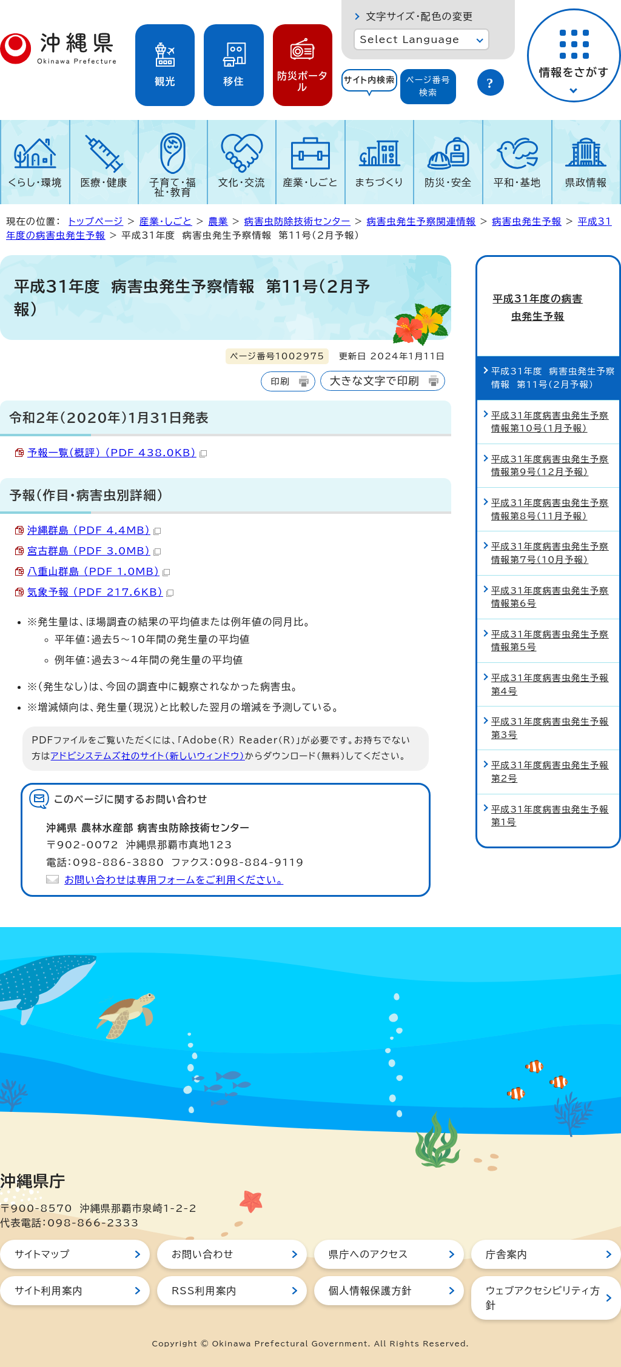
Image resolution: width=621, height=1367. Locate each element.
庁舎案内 (507, 1254)
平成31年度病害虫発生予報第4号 (550, 659)
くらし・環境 (35, 182)
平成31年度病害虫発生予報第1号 (550, 791)
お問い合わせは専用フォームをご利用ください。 (173, 880)
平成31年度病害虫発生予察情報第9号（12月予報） (550, 441)
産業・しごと (310, 182)
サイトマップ (42, 1254)
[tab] (369, 86)
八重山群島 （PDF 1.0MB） (98, 571)
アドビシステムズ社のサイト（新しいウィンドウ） (148, 755)
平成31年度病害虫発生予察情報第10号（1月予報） (550, 397)
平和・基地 (517, 182)
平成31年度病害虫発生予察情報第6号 (550, 572)
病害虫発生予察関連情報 (421, 221)
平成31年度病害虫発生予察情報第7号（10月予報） (550, 528)
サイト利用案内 (49, 1290)
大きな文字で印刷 (375, 381)
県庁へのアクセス (368, 1254)
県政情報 (586, 182)
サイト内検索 (369, 80)
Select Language (410, 39)
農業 (218, 221)
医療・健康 (103, 182)
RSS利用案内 (204, 1290)
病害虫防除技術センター (297, 221)
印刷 (279, 381)
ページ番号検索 (428, 86)
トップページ (96, 221)
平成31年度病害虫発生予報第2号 (550, 747)
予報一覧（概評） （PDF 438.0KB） (117, 452)
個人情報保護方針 (370, 1290)
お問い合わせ (202, 1254)
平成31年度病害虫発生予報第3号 (550, 703)
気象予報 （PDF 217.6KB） (100, 592)
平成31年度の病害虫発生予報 (548, 295)
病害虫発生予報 (527, 221)
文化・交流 (242, 182)
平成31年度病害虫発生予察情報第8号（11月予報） (550, 484)
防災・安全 (448, 182)
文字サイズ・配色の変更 (419, 16)
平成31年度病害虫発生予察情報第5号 (550, 616)
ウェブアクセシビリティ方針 (543, 1298)
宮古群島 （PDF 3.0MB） (94, 551)
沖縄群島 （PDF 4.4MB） (94, 530)
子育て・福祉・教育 (172, 187)
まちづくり (379, 182)
